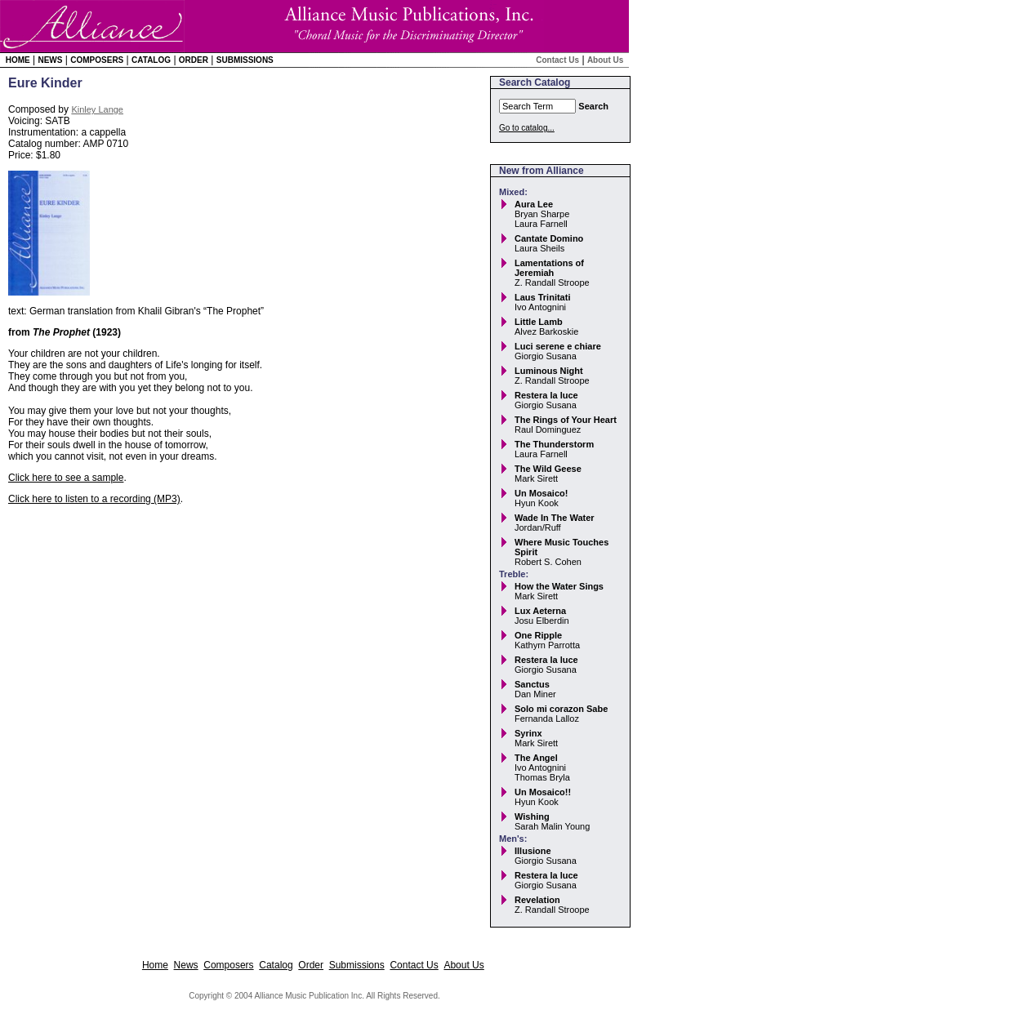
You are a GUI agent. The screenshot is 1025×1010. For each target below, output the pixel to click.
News (50, 60)
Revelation (537, 900)
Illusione (533, 851)
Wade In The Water (555, 518)
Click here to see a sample (65, 477)
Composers (96, 60)
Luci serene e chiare (558, 346)
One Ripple (538, 635)
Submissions (245, 60)
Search (593, 106)
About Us (605, 60)
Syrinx (528, 733)
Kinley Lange (97, 109)
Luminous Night (549, 371)
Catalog (151, 60)
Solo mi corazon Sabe (561, 709)
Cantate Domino (549, 238)
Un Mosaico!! (543, 792)
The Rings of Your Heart (566, 420)
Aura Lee (534, 204)
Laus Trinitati (542, 297)
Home (18, 60)
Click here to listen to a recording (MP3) (94, 499)
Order (193, 60)
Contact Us (557, 60)
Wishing (532, 816)
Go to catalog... (527, 127)
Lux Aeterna (540, 611)
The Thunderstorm (554, 444)
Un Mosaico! (541, 493)
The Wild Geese (548, 469)
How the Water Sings (559, 586)
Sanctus (532, 684)
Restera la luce (546, 395)
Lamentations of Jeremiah (549, 268)
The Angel (536, 758)
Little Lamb (539, 322)
